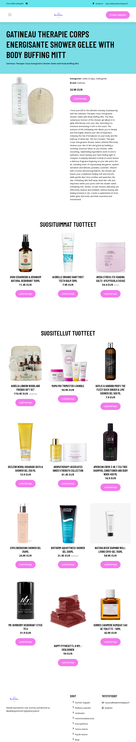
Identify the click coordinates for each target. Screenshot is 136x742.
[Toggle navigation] (9, 14)
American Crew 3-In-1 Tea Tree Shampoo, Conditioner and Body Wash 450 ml (110, 470)
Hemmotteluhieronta (84, 718)
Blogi (77, 739)
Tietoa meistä (81, 729)
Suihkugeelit (101, 78)
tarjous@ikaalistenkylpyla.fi (116, 3)
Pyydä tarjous (118, 15)
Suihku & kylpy (88, 78)
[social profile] (27, 3)
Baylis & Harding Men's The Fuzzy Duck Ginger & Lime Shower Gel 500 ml (110, 389)
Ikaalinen (98, 3)
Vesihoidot (80, 713)
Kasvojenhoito (81, 723)
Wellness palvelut (83, 708)
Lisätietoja (80, 98)
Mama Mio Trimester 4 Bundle (68, 386)
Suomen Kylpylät (82, 702)
